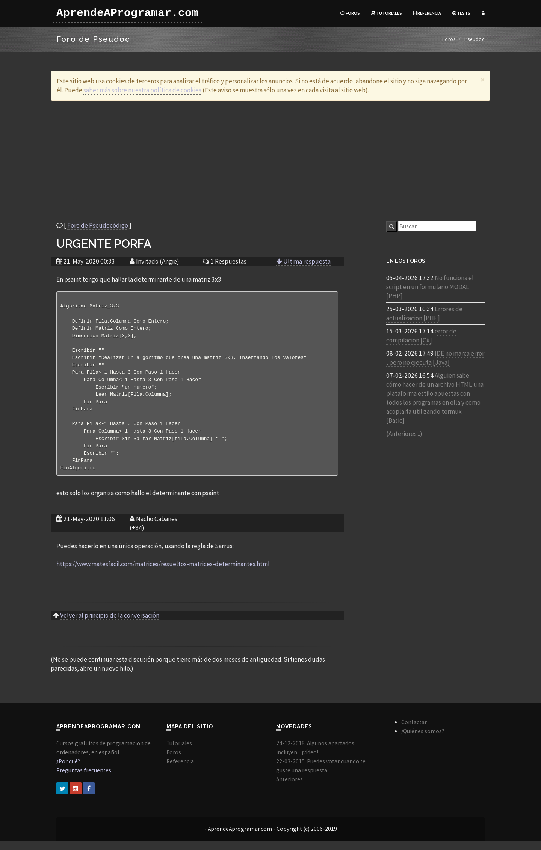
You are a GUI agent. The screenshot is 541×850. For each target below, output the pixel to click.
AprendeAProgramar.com (127, 13)
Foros (350, 13)
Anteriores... (291, 788)
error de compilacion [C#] (421, 335)
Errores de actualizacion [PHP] (424, 313)
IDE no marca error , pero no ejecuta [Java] (435, 357)
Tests (461, 13)
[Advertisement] (270, 160)
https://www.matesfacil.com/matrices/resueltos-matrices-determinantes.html (163, 573)
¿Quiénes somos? (422, 740)
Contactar (414, 731)
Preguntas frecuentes (83, 779)
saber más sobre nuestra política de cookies (142, 90)
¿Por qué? (68, 770)
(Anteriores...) (404, 434)
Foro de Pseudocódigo (97, 225)
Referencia (427, 13)
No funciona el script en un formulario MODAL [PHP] (430, 287)
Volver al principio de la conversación (109, 624)
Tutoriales (386, 13)
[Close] (483, 80)
